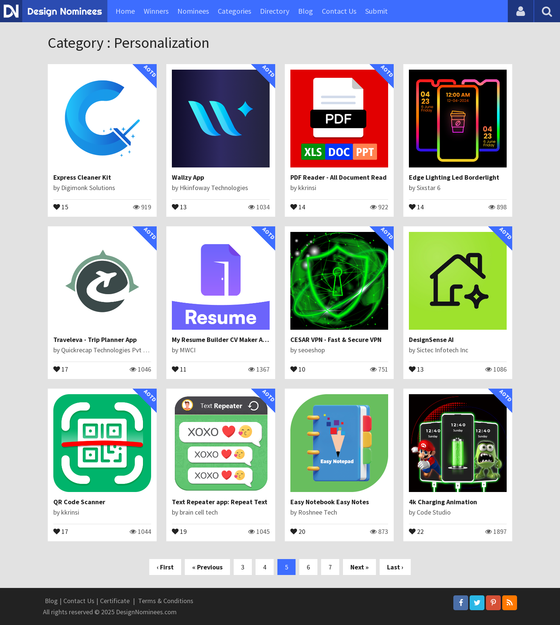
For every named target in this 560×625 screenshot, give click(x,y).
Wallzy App (188, 177)
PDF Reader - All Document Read (338, 177)
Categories (234, 11)
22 (416, 531)
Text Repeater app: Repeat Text (219, 502)
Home (125, 11)
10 (297, 368)
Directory (274, 11)
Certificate (115, 600)
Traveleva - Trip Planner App (95, 339)
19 (179, 531)
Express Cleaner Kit (82, 177)
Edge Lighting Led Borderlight (454, 177)
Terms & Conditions (165, 600)
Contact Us (339, 11)
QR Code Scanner (79, 502)
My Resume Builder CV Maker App (221, 339)
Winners (156, 11)
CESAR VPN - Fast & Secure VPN (335, 339)
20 (297, 531)
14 (297, 206)
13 (179, 206)
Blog (305, 11)
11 (179, 368)
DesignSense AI (431, 339)
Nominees (193, 11)
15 (60, 206)
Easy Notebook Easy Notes (329, 502)
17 (60, 368)
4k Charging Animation (443, 502)
